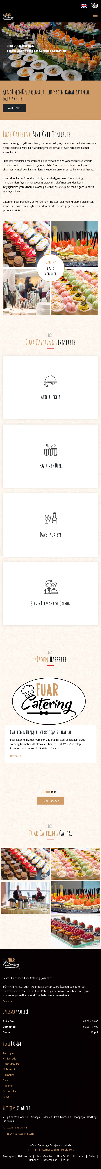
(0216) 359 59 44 (17, 1127)
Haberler (8, 1085)
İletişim (7, 1096)
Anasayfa (8, 1053)
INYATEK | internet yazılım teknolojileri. (50, 1149)
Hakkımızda (9, 1058)
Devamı (15, 756)
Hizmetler (8, 1075)
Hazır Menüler (11, 1064)
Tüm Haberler (50, 801)
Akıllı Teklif (14, 108)
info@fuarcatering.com (20, 1133)
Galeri (6, 1080)
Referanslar (9, 1091)
